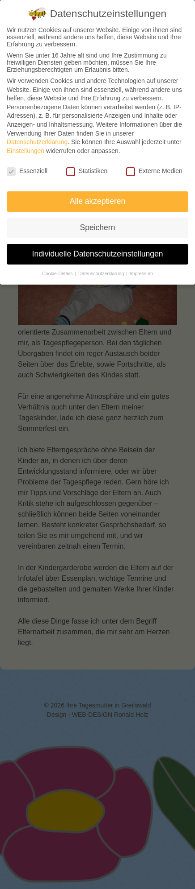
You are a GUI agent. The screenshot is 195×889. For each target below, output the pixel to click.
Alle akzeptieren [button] (98, 201)
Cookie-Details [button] (58, 273)
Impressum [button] (141, 273)
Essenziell (27, 170)
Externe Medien (154, 170)
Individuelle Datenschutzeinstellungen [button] (97, 253)
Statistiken (87, 170)
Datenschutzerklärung (37, 141)
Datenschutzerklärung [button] (101, 273)
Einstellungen (25, 150)
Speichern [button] (97, 227)
